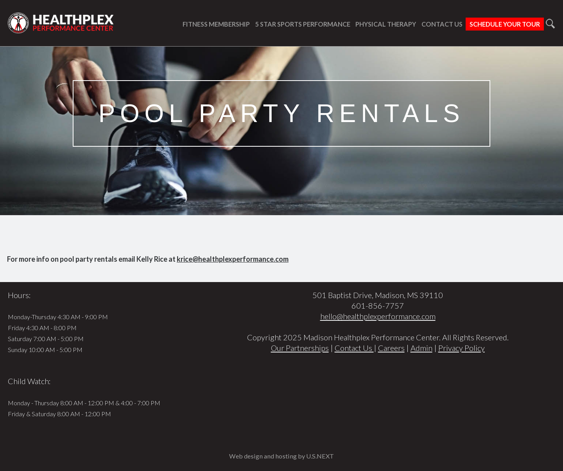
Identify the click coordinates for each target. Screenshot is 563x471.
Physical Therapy (385, 24)
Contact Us (442, 24)
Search (550, 24)
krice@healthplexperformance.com (233, 259)
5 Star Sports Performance (302, 24)
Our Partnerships (300, 347)
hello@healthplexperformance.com (378, 316)
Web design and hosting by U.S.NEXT (281, 456)
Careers (391, 347)
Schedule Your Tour (505, 24)
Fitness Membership (216, 24)
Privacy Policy (461, 347)
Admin (421, 347)
